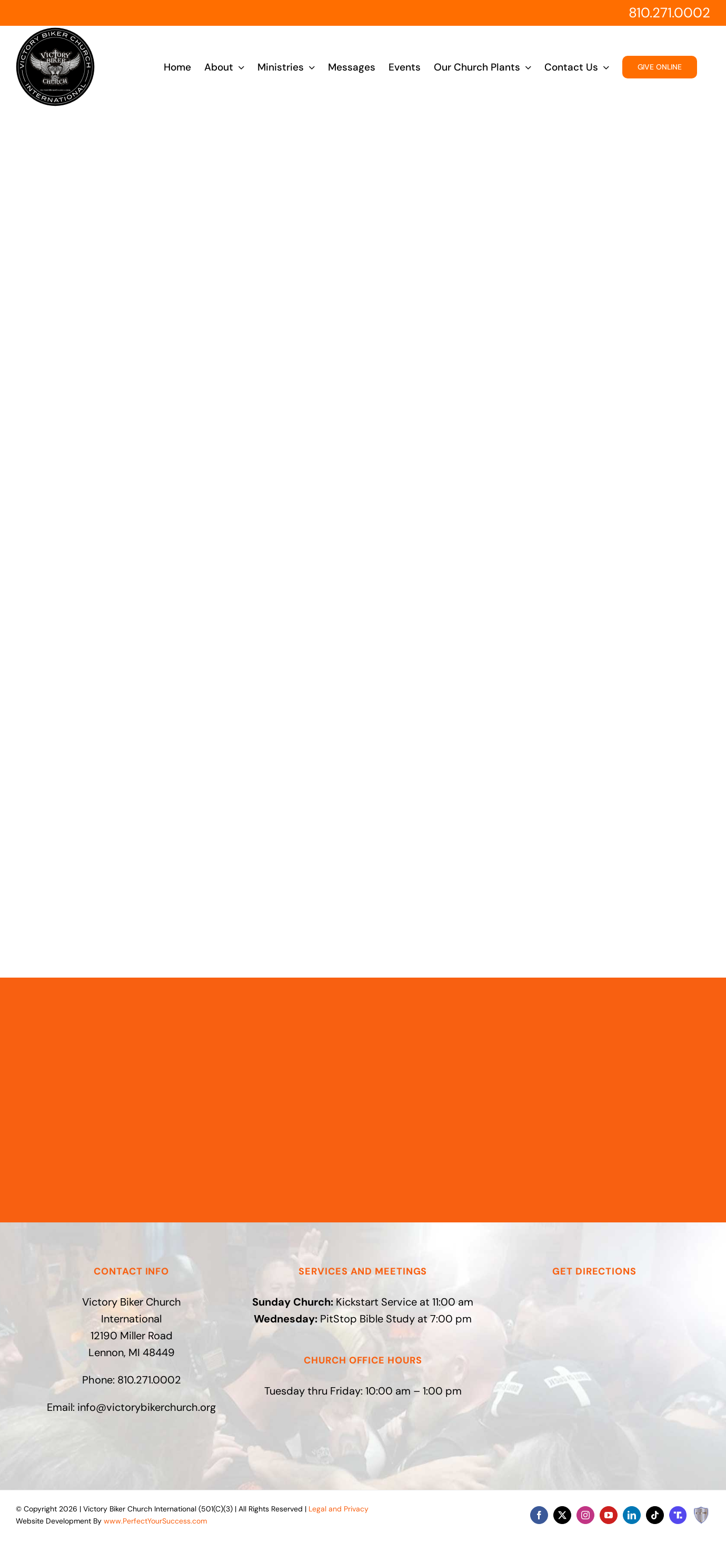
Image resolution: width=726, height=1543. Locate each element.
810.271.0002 (669, 13)
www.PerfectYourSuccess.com (155, 1521)
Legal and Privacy (339, 1509)
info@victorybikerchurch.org (146, 1407)
